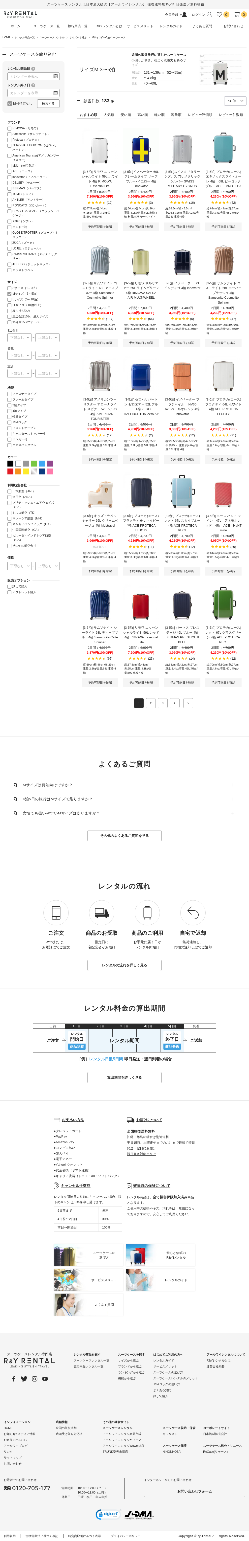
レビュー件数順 (231, 115)
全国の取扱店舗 (66, 1428)
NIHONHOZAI (172, 1452)
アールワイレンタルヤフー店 (122, 1440)
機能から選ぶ (127, 1378)
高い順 (142, 115)
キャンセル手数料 (76, 1186)
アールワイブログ (16, 1446)
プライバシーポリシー (126, 1536)
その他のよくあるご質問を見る (124, 836)
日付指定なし (22, 103)
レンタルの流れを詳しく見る (124, 965)
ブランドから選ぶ (130, 1366)
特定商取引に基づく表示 (84, 1536)
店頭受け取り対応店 (69, 1434)
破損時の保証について (151, 1186)
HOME (8, 1428)
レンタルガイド (163, 1360)
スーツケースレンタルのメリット (175, 1378)
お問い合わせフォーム (194, 1492)
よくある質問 (162, 1390)
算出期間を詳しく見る (124, 1078)
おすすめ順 (88, 115)
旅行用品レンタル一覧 (88, 1366)
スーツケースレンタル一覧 (91, 1360)
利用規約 (10, 1536)
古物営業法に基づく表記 (42, 1536)
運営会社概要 (215, 1366)
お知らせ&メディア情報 (19, 1434)
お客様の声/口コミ (16, 1440)
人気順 (109, 115)
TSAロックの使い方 (166, 1384)
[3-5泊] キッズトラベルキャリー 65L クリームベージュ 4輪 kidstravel (100, 520)
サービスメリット (165, 1366)
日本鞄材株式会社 (215, 1434)
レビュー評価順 (200, 115)
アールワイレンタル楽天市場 (122, 1434)
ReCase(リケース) (215, 1452)
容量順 (176, 115)
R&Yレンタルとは (219, 1360)
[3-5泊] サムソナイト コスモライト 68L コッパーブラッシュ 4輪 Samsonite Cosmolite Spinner (223, 292)
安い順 (126, 115)
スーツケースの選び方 (168, 1372)
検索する (48, 103)
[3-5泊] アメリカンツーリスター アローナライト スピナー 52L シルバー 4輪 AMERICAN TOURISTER (100, 409)
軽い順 (159, 115)
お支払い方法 (73, 1120)
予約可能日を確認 (100, 226)
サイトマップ (13, 1458)
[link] (108, 1515)
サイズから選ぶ (128, 1360)
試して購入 (160, 1396)
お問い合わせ (13, 1464)
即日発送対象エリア (141, 1154)
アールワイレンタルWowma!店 (123, 1446)
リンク (8, 1452)
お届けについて (149, 1120)
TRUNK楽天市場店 (115, 1452)
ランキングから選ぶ (131, 1372)
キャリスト (170, 1434)
